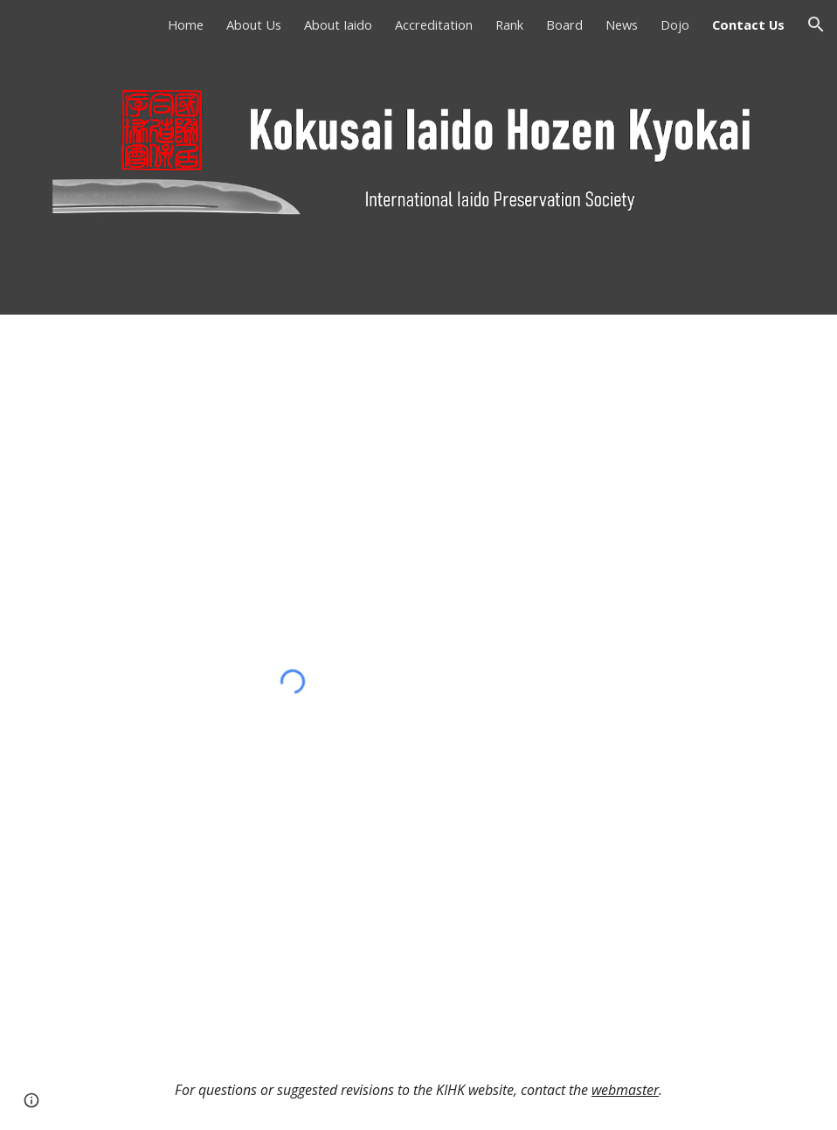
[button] (816, 24)
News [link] (621, 24)
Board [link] (564, 24)
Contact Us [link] (748, 24)
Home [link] (186, 24)
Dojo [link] (675, 24)
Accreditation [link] (434, 24)
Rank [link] (509, 24)
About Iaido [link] (338, 24)
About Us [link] (253, 24)
